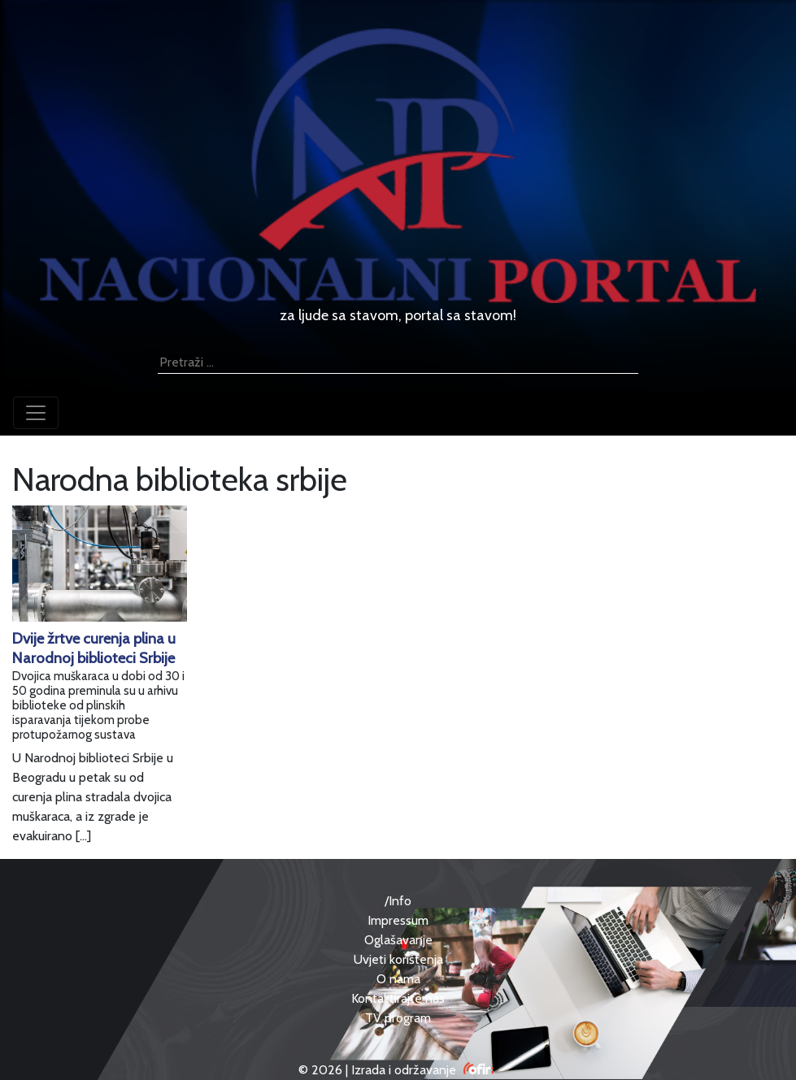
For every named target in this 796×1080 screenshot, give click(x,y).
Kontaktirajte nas (398, 998)
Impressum (398, 920)
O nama (398, 979)
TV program (398, 1018)
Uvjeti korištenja (398, 959)
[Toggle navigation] (36, 413)
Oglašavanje (398, 940)
